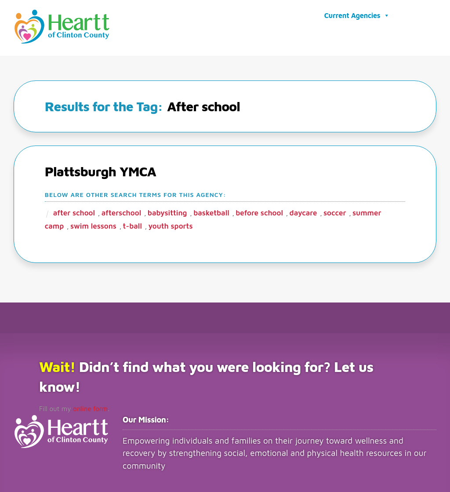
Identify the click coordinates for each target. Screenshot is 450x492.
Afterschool (122, 211)
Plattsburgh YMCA (100, 170)
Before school (259, 211)
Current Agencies (357, 15)
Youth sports (171, 224)
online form (86, 407)
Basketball (211, 211)
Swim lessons (93, 224)
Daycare (303, 211)
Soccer (334, 211)
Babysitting (167, 211)
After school (74, 211)
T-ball (132, 224)
